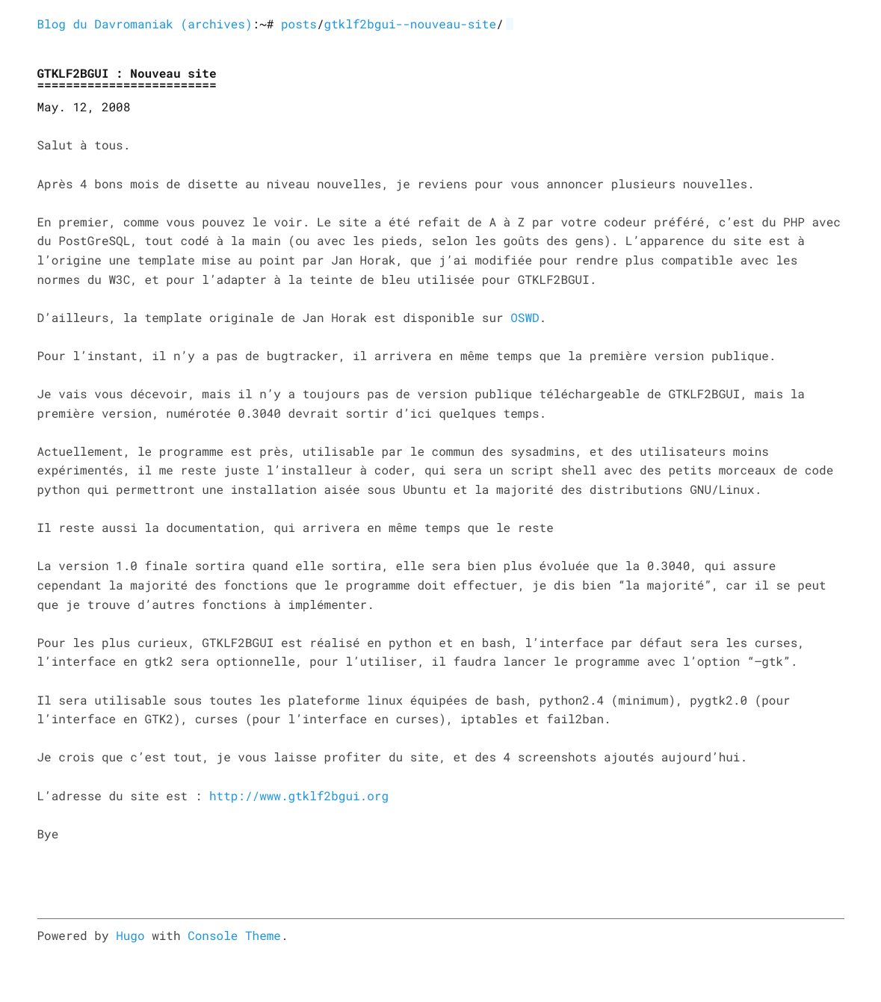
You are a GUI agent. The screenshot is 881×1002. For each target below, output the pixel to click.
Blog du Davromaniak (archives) (145, 24)
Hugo (130, 936)
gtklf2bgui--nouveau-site (410, 24)
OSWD (524, 318)
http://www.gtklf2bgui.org (299, 796)
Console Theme (234, 936)
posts (299, 24)
